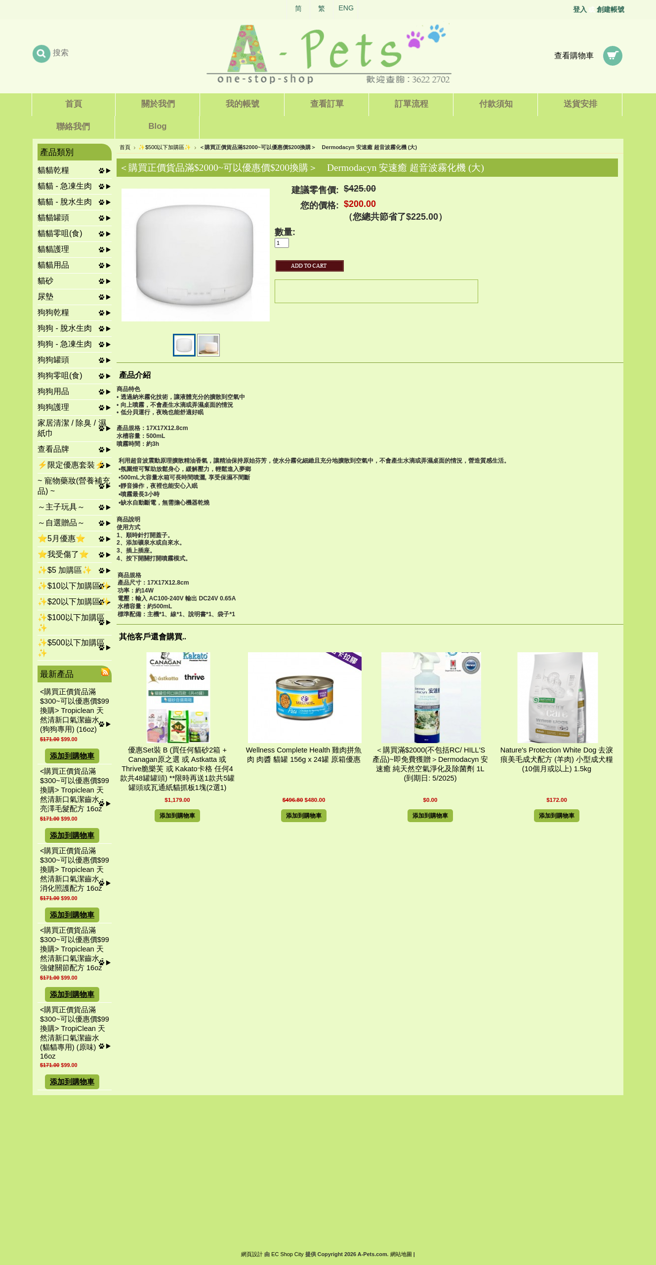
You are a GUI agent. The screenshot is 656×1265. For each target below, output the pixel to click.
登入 (580, 9)
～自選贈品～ (61, 522)
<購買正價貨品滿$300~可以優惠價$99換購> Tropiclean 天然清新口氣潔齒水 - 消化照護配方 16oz (74, 869)
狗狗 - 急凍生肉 (65, 344)
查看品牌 (53, 449)
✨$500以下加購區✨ (164, 147)
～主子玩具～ (61, 507)
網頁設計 (252, 1254)
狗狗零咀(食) (60, 375)
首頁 (125, 147)
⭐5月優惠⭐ (61, 538)
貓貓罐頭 (53, 217)
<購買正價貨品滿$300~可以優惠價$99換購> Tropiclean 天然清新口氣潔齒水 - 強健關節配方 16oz (74, 949)
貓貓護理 (53, 249)
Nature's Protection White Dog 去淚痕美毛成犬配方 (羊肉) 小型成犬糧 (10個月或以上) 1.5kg (557, 759)
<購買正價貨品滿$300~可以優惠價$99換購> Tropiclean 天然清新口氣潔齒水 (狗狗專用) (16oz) (74, 710)
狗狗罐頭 (53, 360)
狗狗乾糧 (53, 312)
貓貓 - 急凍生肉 (65, 186)
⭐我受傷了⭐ (63, 554)
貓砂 (45, 281)
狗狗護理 (53, 407)
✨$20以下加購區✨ (74, 601)
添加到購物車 (72, 756)
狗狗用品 (53, 391)
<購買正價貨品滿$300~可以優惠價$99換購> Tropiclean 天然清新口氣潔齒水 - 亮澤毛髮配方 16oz (74, 790)
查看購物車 (574, 55)
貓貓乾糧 (53, 170)
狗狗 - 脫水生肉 (65, 328)
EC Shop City (287, 1254)
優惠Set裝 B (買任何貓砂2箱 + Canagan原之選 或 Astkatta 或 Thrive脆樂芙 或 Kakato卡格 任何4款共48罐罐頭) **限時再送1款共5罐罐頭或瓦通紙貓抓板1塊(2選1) (177, 768)
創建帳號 (610, 9)
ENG (346, 8)
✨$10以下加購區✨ (74, 586)
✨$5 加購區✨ (65, 570)
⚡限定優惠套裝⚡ (71, 465)
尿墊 (45, 296)
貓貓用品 (53, 265)
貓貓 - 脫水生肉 (65, 202)
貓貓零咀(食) (60, 233)
